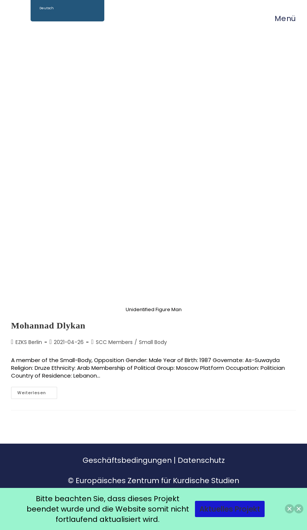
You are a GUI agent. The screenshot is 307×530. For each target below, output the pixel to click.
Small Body (153, 342)
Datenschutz (201, 460)
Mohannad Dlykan (48, 325)
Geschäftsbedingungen (127, 460)
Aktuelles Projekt (229, 509)
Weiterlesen (37, 391)
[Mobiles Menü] (281, 18)
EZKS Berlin (28, 342)
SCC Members (114, 342)
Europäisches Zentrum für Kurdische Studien (157, 480)
